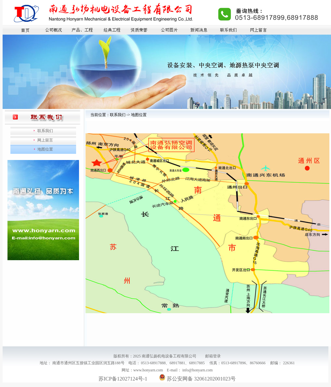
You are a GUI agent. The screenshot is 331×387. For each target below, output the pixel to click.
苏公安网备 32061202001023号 (197, 378)
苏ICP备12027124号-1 (123, 378)
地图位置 (45, 149)
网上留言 (45, 140)
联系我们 (45, 130)
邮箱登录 (213, 356)
